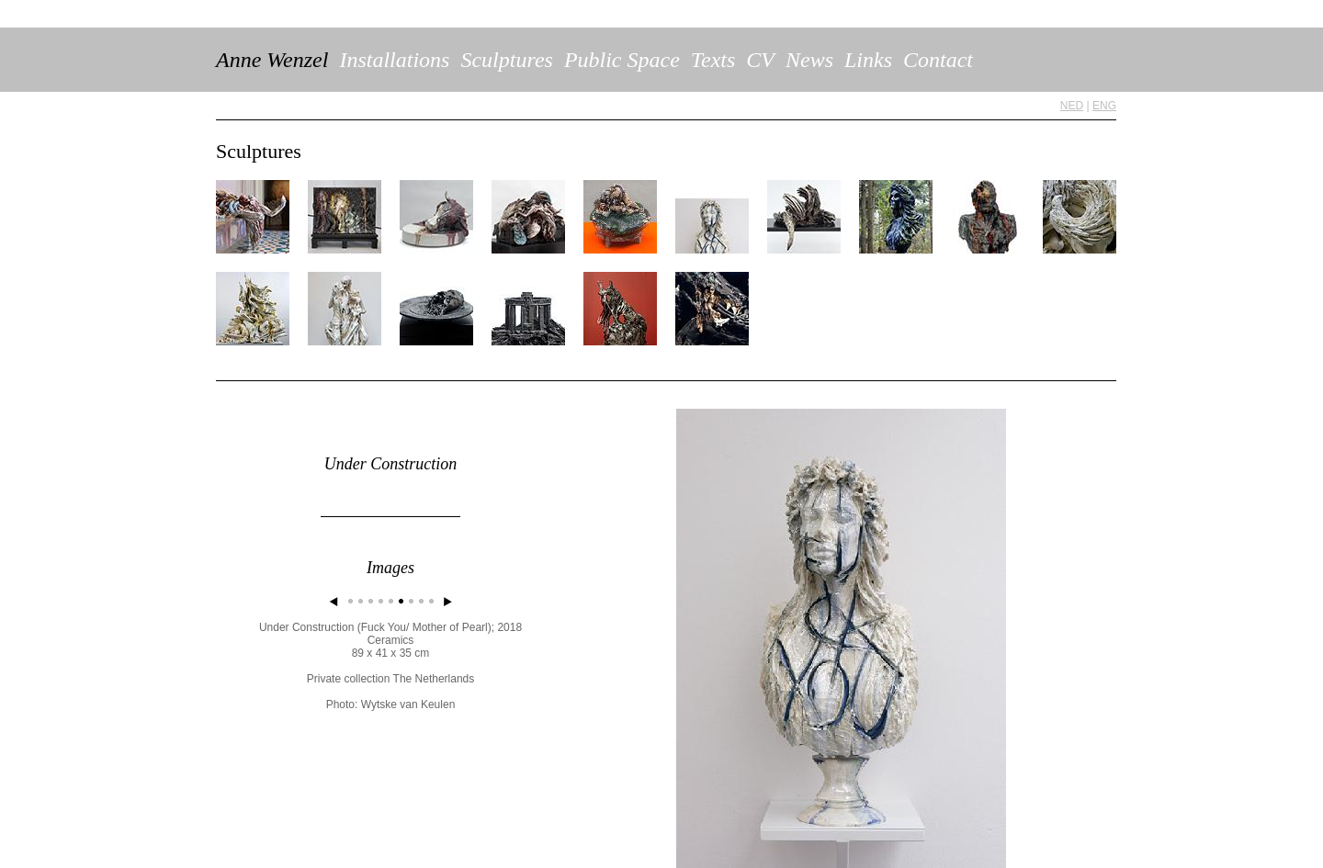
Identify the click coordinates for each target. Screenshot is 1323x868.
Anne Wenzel (272, 60)
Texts (713, 60)
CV (760, 60)
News (809, 60)
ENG (1104, 105)
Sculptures (506, 60)
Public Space (622, 60)
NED (1071, 105)
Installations (394, 60)
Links (868, 60)
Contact (938, 60)
